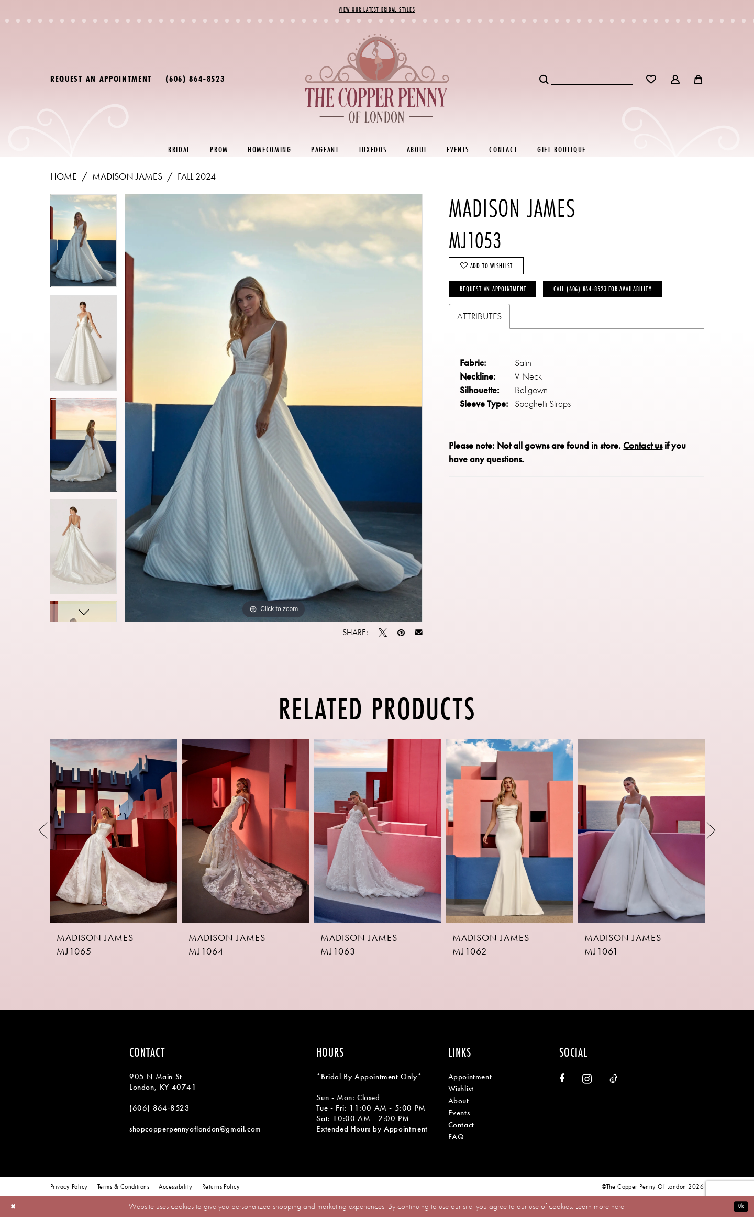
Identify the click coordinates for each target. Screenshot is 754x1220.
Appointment (470, 1079)
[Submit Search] (545, 80)
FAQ (456, 1139)
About (458, 1102)
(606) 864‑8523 (159, 1110)
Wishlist (461, 1090)
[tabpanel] (83, 246)
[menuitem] (101, 80)
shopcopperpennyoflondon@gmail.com (195, 1131)
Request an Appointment (504, 302)
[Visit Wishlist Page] (651, 81)
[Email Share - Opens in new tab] (419, 635)
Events (459, 1115)
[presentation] (113, 833)
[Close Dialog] (15, 1209)
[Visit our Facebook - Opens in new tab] (561, 1081)
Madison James (127, 178)
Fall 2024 (197, 178)
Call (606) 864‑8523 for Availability (527, 331)
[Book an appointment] (101, 80)
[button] (676, 81)
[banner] (377, 80)
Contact (461, 1127)
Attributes (479, 361)
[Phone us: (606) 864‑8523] (195, 80)
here (617, 1208)
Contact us (642, 490)
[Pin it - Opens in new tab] (401, 635)
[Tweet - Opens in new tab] (383, 635)
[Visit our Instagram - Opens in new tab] (587, 1081)
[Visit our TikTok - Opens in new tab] (613, 1081)
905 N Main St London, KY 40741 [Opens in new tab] (163, 1084)
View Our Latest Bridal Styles (377, 10)
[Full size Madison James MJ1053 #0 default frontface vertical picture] (273, 410)
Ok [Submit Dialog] (739, 1208)
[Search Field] (592, 80)
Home (63, 178)
